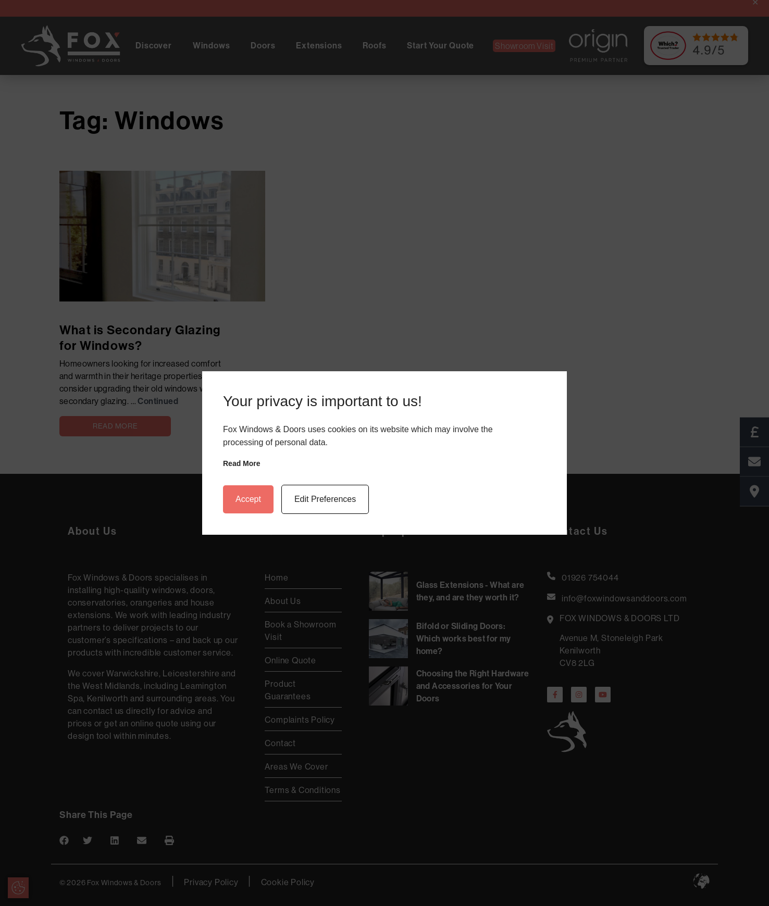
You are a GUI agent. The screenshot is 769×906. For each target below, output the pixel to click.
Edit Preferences (325, 499)
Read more (242, 463)
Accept (248, 499)
